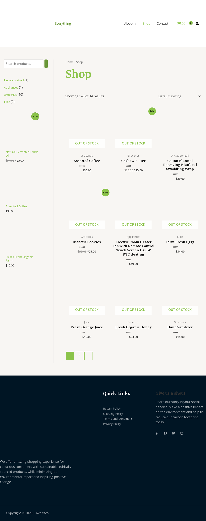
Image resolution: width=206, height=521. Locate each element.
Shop (146, 23)
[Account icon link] (197, 23)
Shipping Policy (114, 413)
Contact (162, 23)
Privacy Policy (113, 423)
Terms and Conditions (119, 418)
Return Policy (113, 408)
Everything (63, 23)
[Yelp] (157, 433)
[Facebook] (165, 433)
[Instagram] (181, 433)
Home (69, 62)
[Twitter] (173, 433)
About (128, 23)
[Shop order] (179, 96)
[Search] (46, 64)
